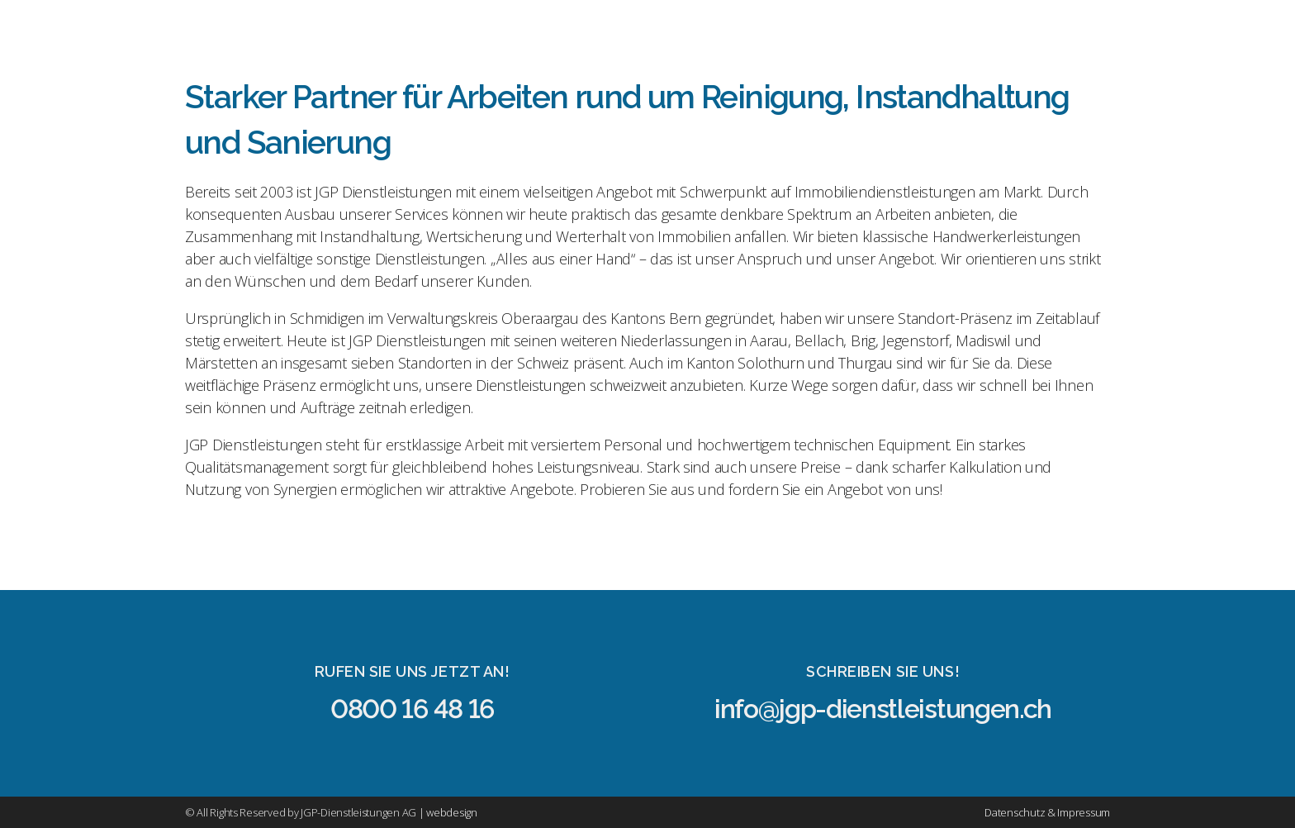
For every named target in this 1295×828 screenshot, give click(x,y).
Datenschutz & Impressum (1047, 812)
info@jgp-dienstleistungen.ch (882, 708)
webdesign (451, 812)
